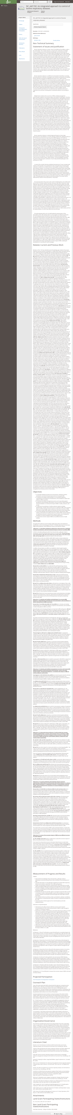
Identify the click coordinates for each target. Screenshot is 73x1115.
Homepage (21, 20)
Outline (20, 24)
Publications (22, 48)
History (20, 34)
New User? (67, 1)
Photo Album (22, 51)
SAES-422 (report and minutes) (23, 38)
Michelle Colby (37, 40)
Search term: (36, 24)
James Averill (37, 35)
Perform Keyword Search (40, 26)
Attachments (22, 58)
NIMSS (8, 2)
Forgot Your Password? (59, 1)
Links (20, 55)
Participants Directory (21, 43)
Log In (49, 1)
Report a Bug (58, 1113)
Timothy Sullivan (56, 40)
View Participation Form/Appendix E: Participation (43, 979)
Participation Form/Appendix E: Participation (23, 29)
